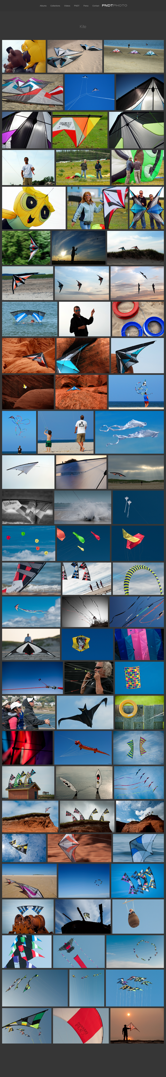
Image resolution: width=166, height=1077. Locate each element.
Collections (55, 5)
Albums (43, 5)
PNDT (76, 5)
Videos (67, 5)
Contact (95, 5)
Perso (86, 5)
